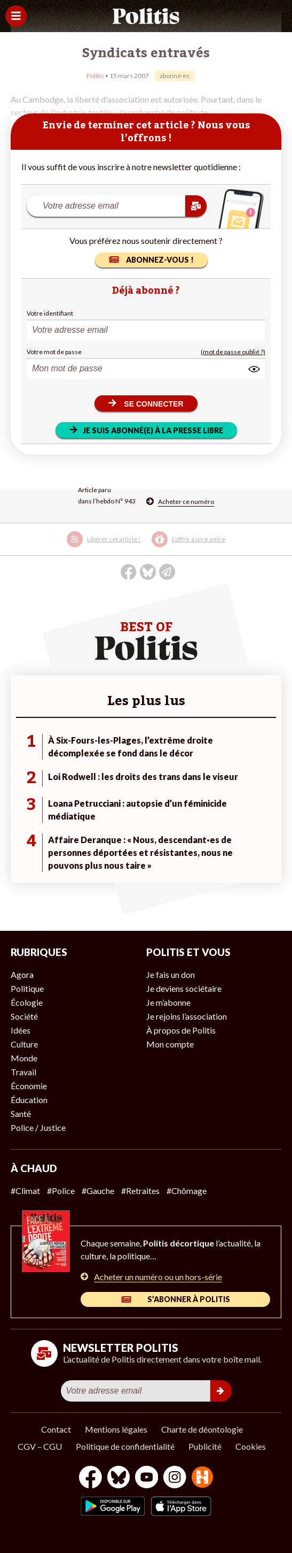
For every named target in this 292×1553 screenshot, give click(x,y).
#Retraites (140, 1190)
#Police (61, 1190)
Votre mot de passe (54, 352)
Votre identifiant (50, 313)
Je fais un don (170, 974)
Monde (24, 1058)
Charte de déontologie (202, 1429)
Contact (56, 1429)
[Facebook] (90, 1478)
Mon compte (170, 1044)
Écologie (27, 1002)
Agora (22, 974)
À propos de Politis (181, 1030)
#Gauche (98, 1190)
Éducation (29, 1100)
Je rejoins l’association (186, 1016)
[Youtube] (147, 1478)
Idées (20, 1030)
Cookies (250, 1446)
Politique (27, 988)
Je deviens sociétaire (184, 988)
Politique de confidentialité (125, 1446)
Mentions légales (116, 1429)
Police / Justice (38, 1127)
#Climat (25, 1190)
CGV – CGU (40, 1446)
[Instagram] (174, 1478)
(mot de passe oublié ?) (233, 352)
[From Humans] (202, 1478)
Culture (24, 1044)
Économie (29, 1086)
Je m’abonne (168, 1002)
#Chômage (187, 1190)
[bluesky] (118, 1478)
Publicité (205, 1446)
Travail (23, 1072)
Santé (21, 1113)
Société (24, 1016)
